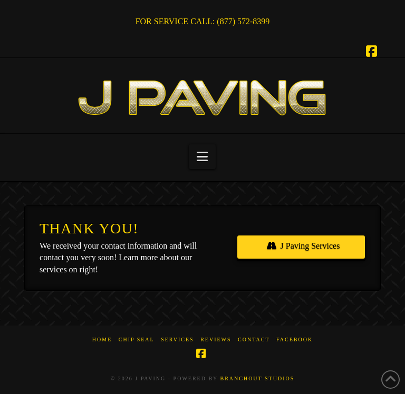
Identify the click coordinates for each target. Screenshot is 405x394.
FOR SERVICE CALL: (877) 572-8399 (203, 21)
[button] (202, 156)
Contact (253, 339)
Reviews (215, 339)
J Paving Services (303, 245)
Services (177, 339)
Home (102, 339)
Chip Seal (137, 339)
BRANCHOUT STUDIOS (257, 378)
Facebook (294, 339)
